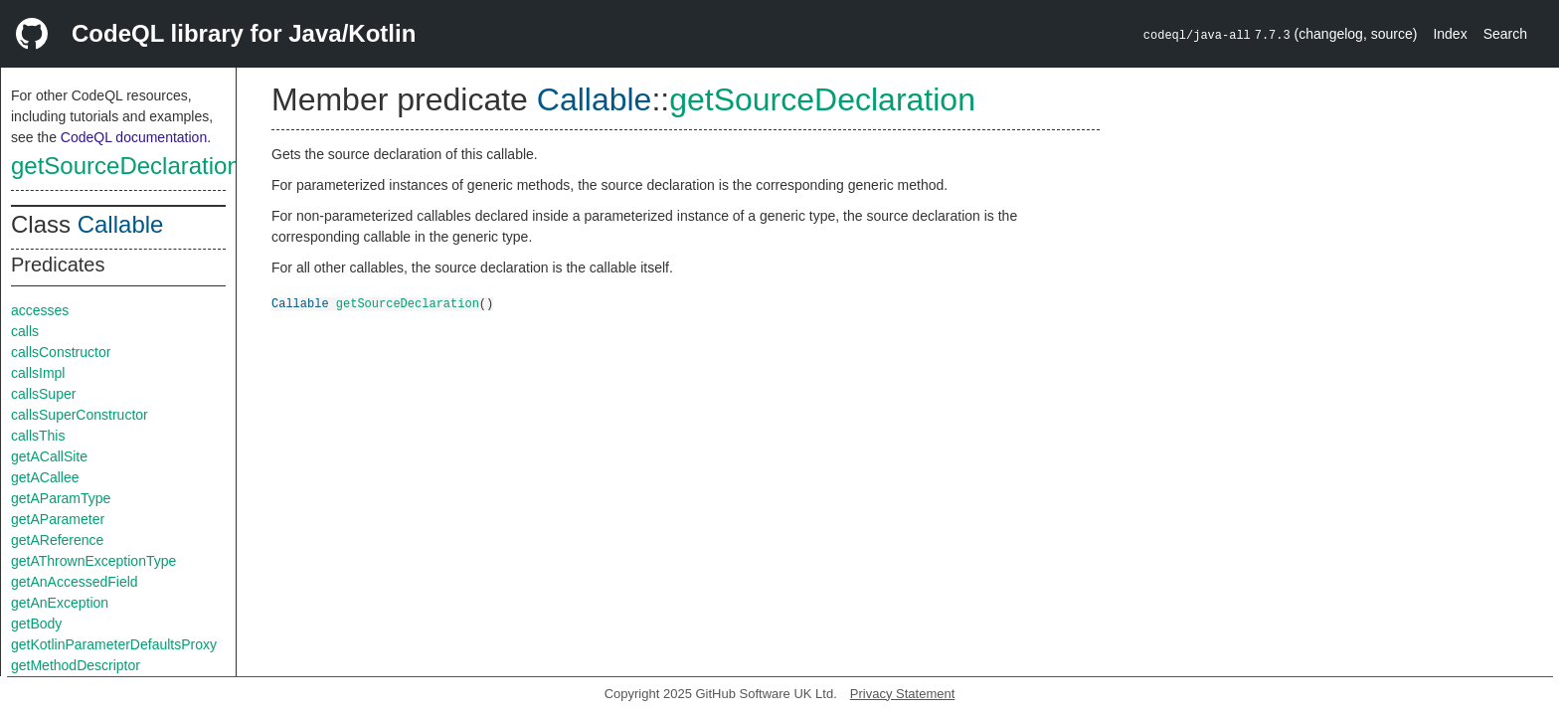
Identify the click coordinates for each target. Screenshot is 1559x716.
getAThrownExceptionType (93, 561)
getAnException (59, 603)
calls (25, 331)
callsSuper (43, 394)
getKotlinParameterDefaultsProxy (114, 644)
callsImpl (38, 373)
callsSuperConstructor (79, 415)
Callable (121, 224)
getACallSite (49, 456)
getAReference (57, 540)
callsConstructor (60, 352)
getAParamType (60, 498)
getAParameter (57, 519)
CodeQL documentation (134, 137)
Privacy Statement (902, 693)
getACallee (45, 477)
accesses (40, 310)
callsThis (38, 436)
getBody (36, 623)
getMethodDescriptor (75, 665)
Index (1450, 34)
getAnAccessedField (74, 582)
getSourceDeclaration (126, 165)
